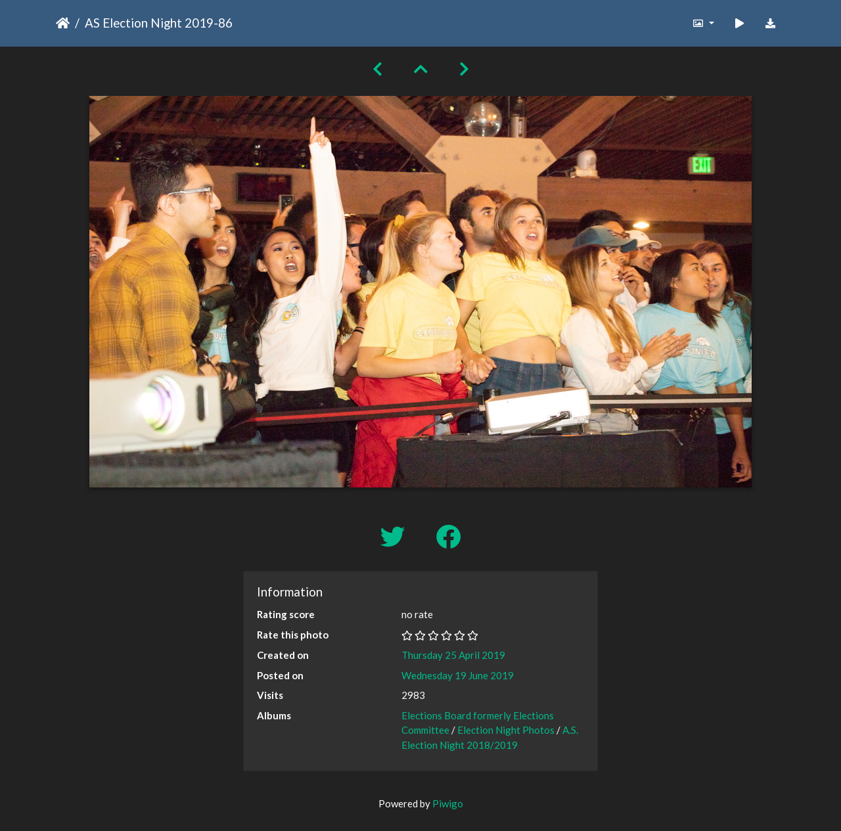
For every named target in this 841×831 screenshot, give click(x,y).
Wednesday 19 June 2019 (457, 675)
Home (63, 23)
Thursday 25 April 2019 (453, 655)
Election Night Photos (506, 730)
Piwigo (447, 803)
